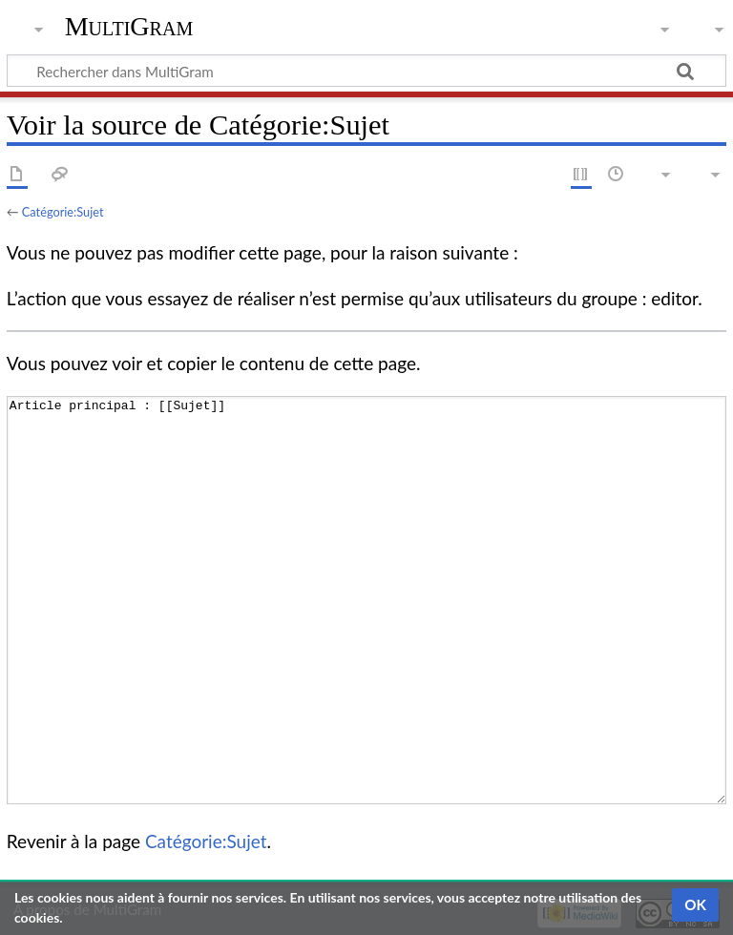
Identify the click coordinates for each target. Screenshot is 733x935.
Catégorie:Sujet (63, 211)
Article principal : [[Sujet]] (366, 600)
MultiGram (129, 26)
